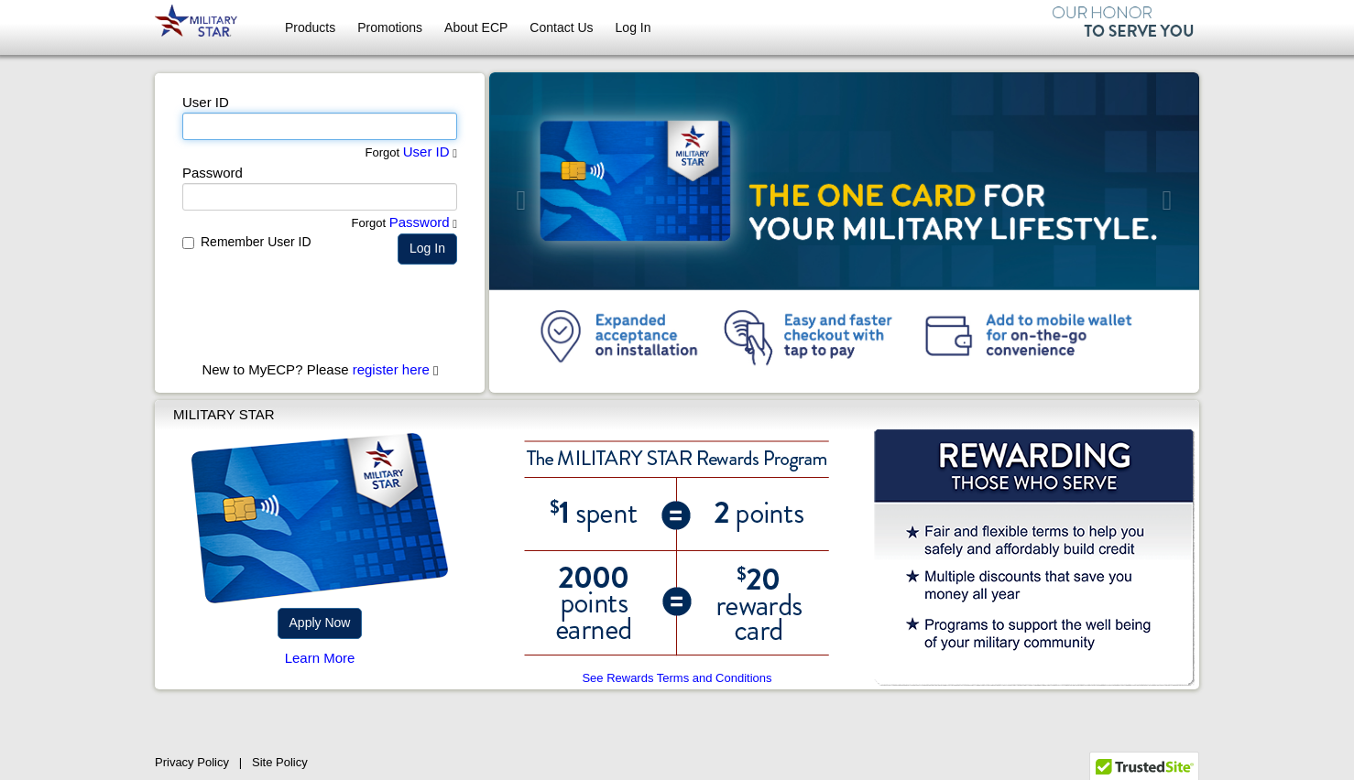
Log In (633, 27)
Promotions (389, 27)
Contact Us (561, 27)
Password (419, 222)
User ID (426, 151)
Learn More (320, 658)
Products (310, 27)
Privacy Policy (192, 762)
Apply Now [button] (320, 622)
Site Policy (280, 762)
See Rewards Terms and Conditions (676, 678)
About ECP (476, 27)
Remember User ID (256, 241)
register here (391, 369)
